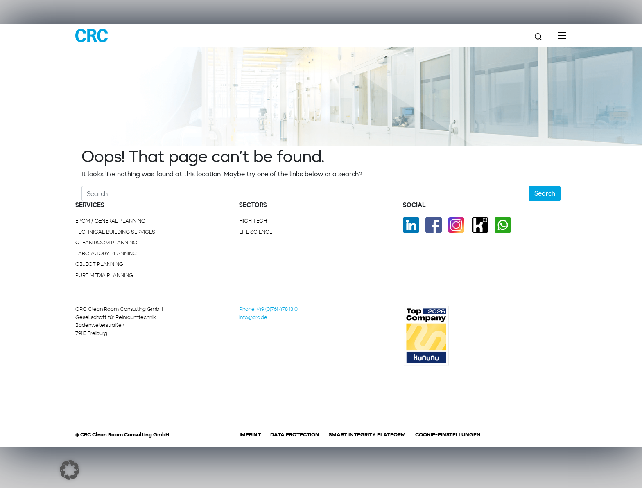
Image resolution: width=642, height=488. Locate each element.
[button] (69, 470)
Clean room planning (106, 242)
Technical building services (115, 232)
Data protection (294, 434)
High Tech (253, 221)
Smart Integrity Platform (367, 434)
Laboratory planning (106, 253)
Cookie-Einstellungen (448, 434)
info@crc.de (253, 317)
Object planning (99, 264)
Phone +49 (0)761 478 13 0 (268, 309)
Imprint (250, 434)
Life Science (255, 232)
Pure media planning (104, 275)
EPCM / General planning (110, 221)
